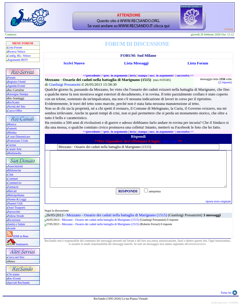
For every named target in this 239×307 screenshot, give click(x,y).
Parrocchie (14, 211)
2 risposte (225, 82)
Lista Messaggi (136, 63)
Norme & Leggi (17, 199)
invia (133, 75)
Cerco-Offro (15, 110)
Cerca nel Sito (16, 257)
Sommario (22, 244)
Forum (12, 77)
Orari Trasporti (16, 207)
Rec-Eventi (14, 278)
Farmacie (13, 187)
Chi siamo (14, 274)
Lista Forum (15, 47)
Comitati (13, 178)
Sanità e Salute (16, 224)
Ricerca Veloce (16, 51)
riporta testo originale (218, 201)
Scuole (12, 228)
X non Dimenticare (19, 136)
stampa (142, 75)
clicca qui (169, 141)
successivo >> (185, 75)
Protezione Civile (18, 140)
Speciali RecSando (19, 282)
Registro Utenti (17, 81)
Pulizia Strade (16, 215)
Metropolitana (16, 195)
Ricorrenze (14, 220)
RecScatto (14, 102)
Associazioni (15, 166)
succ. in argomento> (162, 75)
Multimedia (15, 153)
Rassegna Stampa (18, 94)
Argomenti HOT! (18, 59)
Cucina (12, 145)
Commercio (15, 182)
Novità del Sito (17, 106)
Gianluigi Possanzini (65, 84)
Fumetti (12, 128)
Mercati (12, 191)
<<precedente (91, 75)
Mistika (12, 132)
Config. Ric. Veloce (19, 55)
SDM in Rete (21, 236)
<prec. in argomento (114, 75)
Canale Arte (15, 149)
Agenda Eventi (16, 85)
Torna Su (226, 292)
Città (10, 174)
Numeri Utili (16, 203)
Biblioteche (14, 170)
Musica (12, 124)
